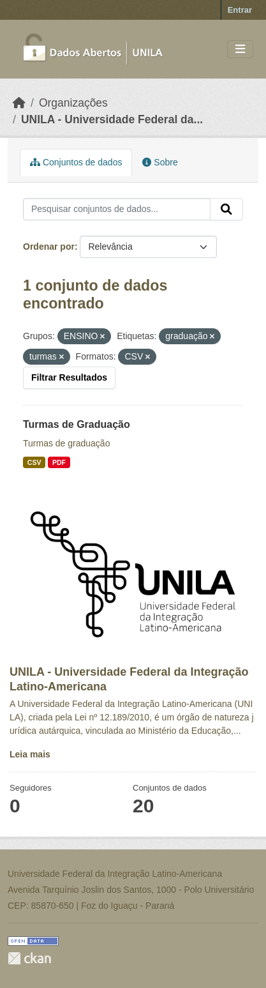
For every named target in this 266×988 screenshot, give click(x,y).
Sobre (159, 162)
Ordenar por (49, 246)
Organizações (73, 102)
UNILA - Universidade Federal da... (112, 119)
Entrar (240, 10)
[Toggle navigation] (240, 49)
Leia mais (30, 754)
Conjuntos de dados (76, 162)
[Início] (19, 102)
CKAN (29, 958)
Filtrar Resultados (69, 377)
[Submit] (226, 209)
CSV (34, 462)
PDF (59, 462)
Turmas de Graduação (76, 424)
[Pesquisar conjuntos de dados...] (117, 209)
